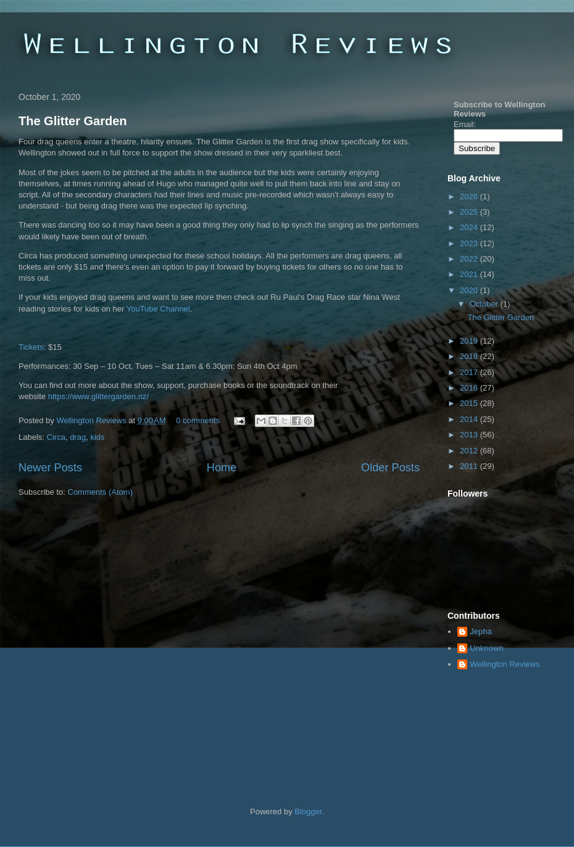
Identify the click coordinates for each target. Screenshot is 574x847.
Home (222, 467)
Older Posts (390, 467)
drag (78, 437)
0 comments (198, 420)
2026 (470, 196)
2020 (470, 290)
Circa (56, 437)
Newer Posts (50, 467)
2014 (470, 419)
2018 (470, 356)
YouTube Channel (158, 308)
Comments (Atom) (100, 492)
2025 (470, 212)
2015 (470, 403)
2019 (470, 340)
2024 (470, 227)
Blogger (308, 811)
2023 (470, 243)
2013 (470, 434)
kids (97, 437)
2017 (470, 372)
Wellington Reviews (92, 420)
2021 (470, 274)
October (485, 303)
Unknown (486, 648)
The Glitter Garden (73, 121)
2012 (470, 450)
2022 (470, 258)
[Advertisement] (115, 632)
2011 (470, 466)
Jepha (480, 631)
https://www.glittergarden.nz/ (98, 396)
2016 (470, 387)
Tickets (31, 347)
